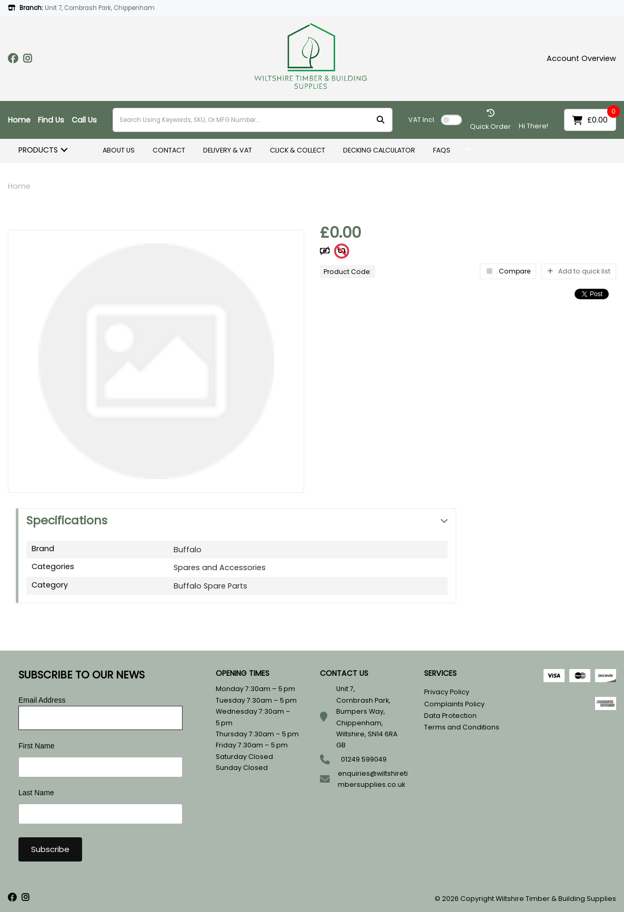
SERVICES (440, 673)
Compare (508, 271)
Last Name (36, 792)
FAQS (441, 150)
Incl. (422, 119)
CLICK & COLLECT (297, 150)
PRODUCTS (38, 150)
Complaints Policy (454, 704)
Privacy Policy (446, 691)
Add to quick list (578, 271)
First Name (36, 746)
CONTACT (169, 150)
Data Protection (450, 715)
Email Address (41, 700)
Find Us (51, 120)
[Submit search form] (380, 120)
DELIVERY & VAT (227, 150)
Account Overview (581, 58)
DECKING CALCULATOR (379, 150)
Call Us (84, 120)
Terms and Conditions (461, 727)
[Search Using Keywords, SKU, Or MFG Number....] (252, 120)
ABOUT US (119, 150)
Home (19, 120)
